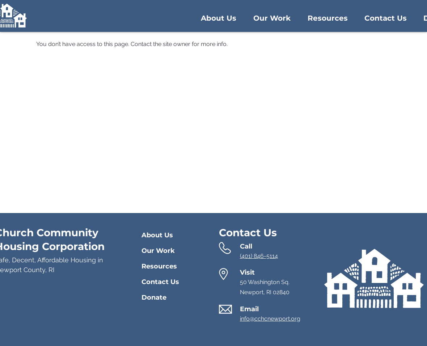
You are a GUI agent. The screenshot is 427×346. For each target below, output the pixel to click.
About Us (157, 235)
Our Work (158, 251)
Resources (159, 266)
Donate (153, 297)
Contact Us (160, 282)
